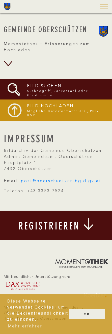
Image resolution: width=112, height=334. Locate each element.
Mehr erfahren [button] (25, 326)
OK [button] (87, 314)
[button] (102, 7)
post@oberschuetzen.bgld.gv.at (61, 181)
